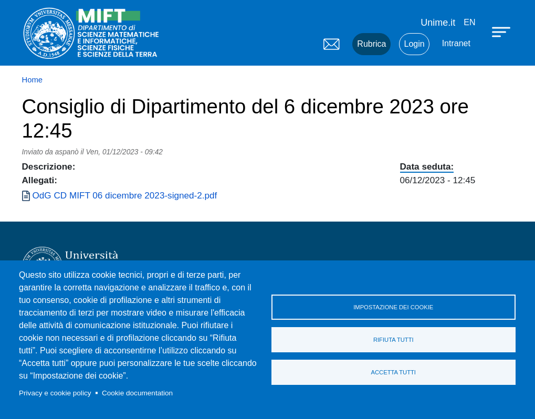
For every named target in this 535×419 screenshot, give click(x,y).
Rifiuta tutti (393, 340)
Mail (331, 44)
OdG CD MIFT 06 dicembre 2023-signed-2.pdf (125, 195)
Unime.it (438, 22)
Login (414, 43)
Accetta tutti (393, 372)
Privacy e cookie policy (55, 393)
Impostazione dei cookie (393, 307)
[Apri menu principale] (502, 31)
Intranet (456, 43)
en (469, 22)
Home (32, 80)
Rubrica (371, 43)
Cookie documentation (137, 393)
